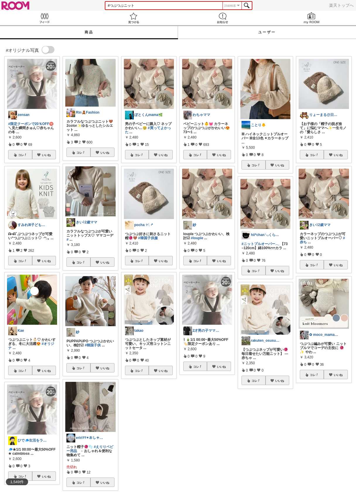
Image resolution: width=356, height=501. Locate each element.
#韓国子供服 (148, 238)
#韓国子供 (93, 345)
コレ (22, 154)
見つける (133, 18)
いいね (46, 154)
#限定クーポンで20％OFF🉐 (31, 124)
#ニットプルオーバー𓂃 (260, 244)
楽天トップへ (341, 5)
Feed (44, 18)
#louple (197, 238)
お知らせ (222, 18)
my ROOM (311, 18)
